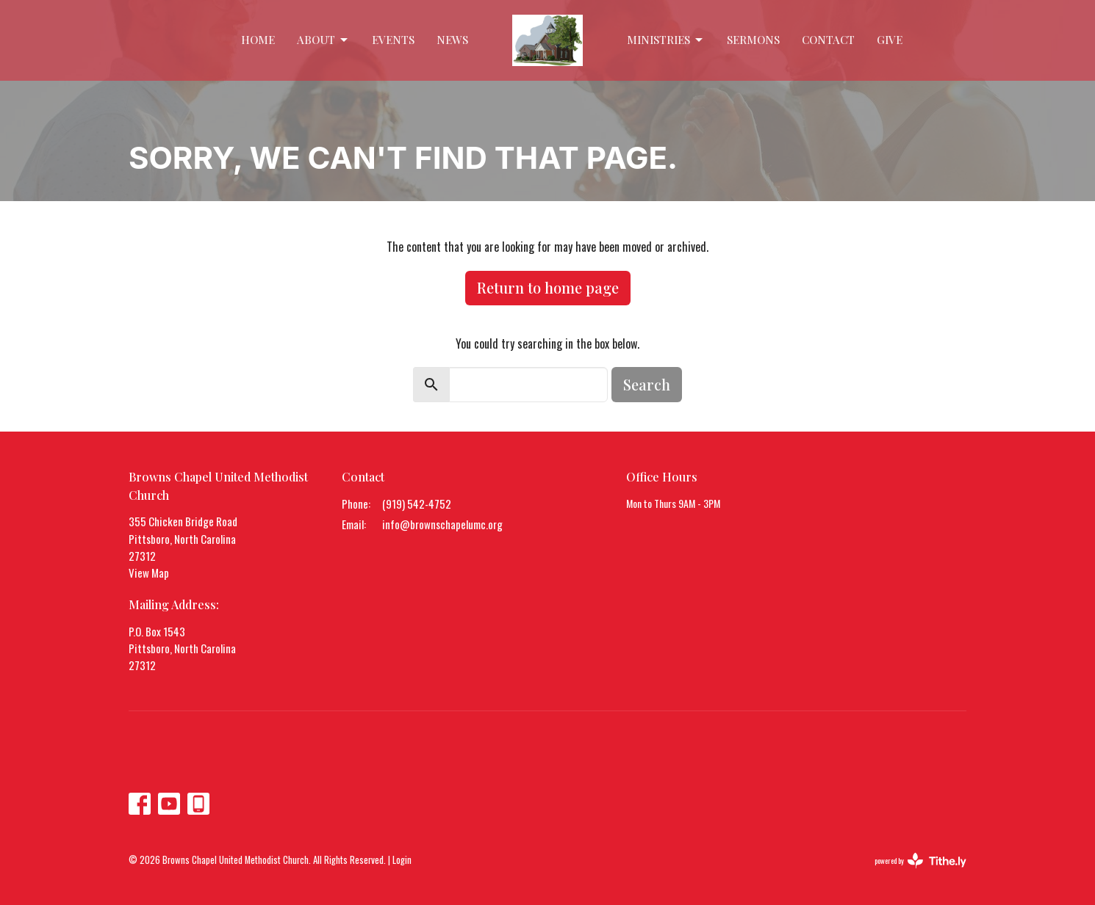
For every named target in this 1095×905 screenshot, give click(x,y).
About (323, 40)
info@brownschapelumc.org (442, 524)
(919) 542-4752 (416, 503)
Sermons (753, 39)
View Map (149, 572)
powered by (920, 860)
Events (393, 39)
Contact (828, 39)
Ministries (666, 40)
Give (889, 39)
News (452, 39)
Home (258, 39)
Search (646, 384)
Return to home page (548, 287)
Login (402, 860)
